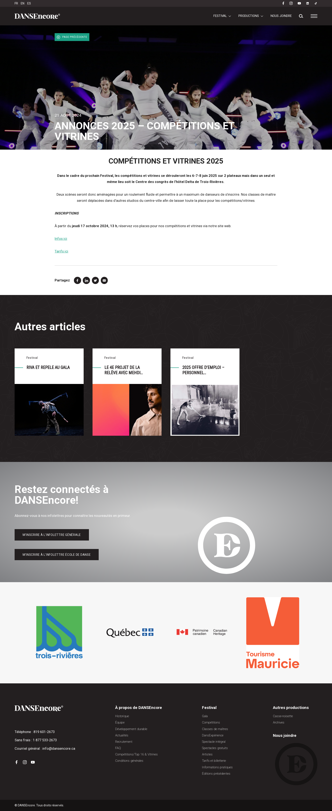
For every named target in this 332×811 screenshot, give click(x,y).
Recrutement (123, 742)
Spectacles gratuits (215, 748)
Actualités (121, 735)
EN (22, 3)
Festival (220, 16)
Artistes (207, 754)
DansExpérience (212, 735)
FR (16, 3)
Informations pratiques (217, 767)
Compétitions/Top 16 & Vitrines (136, 754)
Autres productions (291, 707)
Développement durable (131, 729)
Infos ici (61, 239)
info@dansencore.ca (58, 749)
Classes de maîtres (215, 729)
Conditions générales (129, 761)
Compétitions (211, 722)
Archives (278, 722)
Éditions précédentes (216, 774)
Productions (248, 16)
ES (29, 3)
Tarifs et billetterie (214, 761)
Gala (205, 716)
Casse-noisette (283, 716)
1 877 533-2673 (45, 740)
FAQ (118, 748)
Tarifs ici (61, 251)
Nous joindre (281, 16)
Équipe (120, 722)
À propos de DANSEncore (138, 707)
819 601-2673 (44, 732)
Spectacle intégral (213, 742)
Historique (122, 716)
